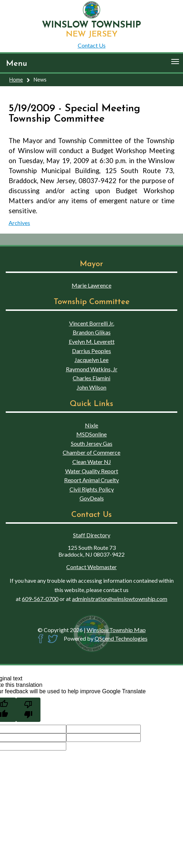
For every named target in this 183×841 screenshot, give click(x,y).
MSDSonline (91, 434)
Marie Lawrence (91, 285)
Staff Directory (91, 535)
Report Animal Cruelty (91, 479)
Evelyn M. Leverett (92, 341)
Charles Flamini (91, 378)
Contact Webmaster (91, 566)
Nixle (91, 425)
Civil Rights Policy (91, 489)
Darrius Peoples (91, 350)
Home (16, 80)
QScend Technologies (121, 638)
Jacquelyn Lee (91, 359)
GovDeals (92, 498)
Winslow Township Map (116, 629)
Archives (19, 222)
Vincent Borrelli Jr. (91, 323)
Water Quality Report (91, 471)
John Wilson (91, 387)
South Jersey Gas (91, 443)
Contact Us (92, 45)
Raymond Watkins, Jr (91, 369)
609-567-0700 (40, 598)
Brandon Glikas (92, 332)
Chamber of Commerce (91, 452)
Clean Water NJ (91, 461)
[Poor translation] (28, 710)
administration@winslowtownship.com (119, 598)
